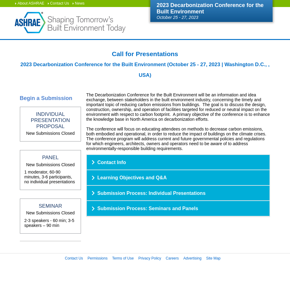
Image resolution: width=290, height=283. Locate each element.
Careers (172, 258)
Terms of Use (123, 258)
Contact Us (59, 3)
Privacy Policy (149, 258)
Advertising (192, 258)
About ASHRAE (30, 3)
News (80, 3)
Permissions (98, 258)
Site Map (213, 258)
